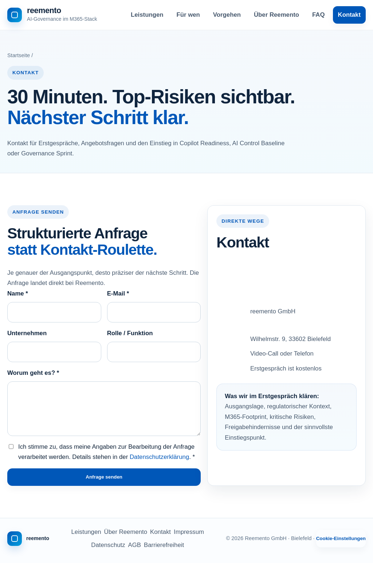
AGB (134, 545)
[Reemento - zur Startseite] (52, 15)
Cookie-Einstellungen (341, 538)
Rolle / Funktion (130, 333)
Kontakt (349, 14)
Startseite (18, 55)
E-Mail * (118, 293)
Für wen (188, 14)
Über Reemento (276, 14)
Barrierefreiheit (164, 545)
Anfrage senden (104, 477)
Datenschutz (108, 545)
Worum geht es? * (33, 372)
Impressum (189, 531)
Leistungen (147, 14)
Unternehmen (27, 333)
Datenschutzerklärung (159, 456)
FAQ (318, 14)
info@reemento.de (275, 268)
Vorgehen (227, 14)
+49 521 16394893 (275, 283)
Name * (17, 293)
